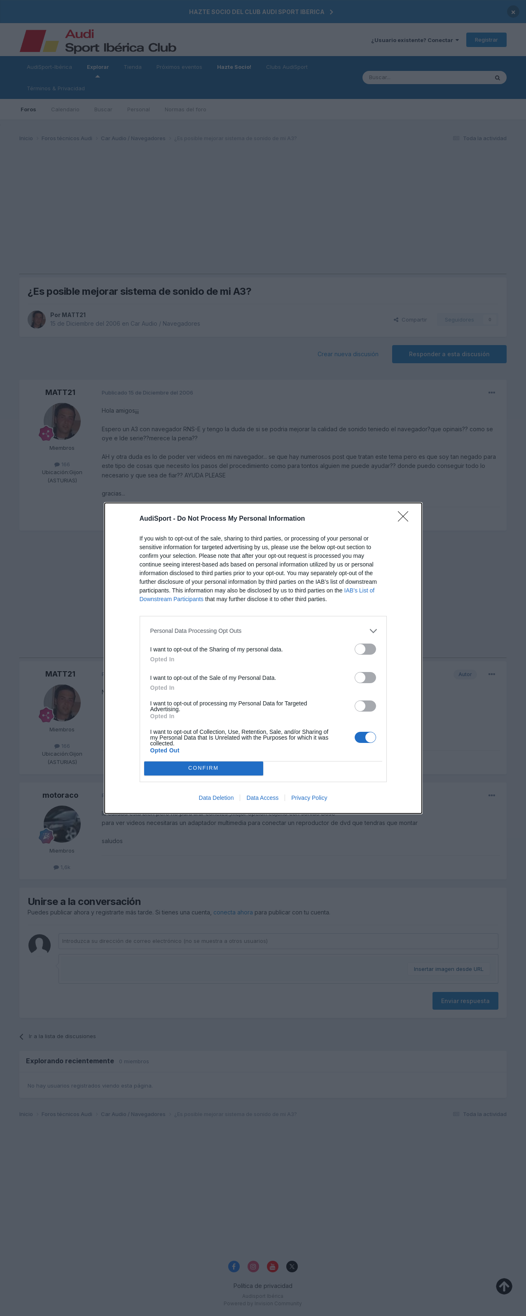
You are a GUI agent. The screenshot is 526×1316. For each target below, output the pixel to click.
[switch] (365, 649)
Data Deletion (216, 797)
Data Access (262, 797)
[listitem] (263, 631)
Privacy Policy (309, 797)
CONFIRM (203, 768)
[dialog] (263, 658)
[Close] (406, 519)
